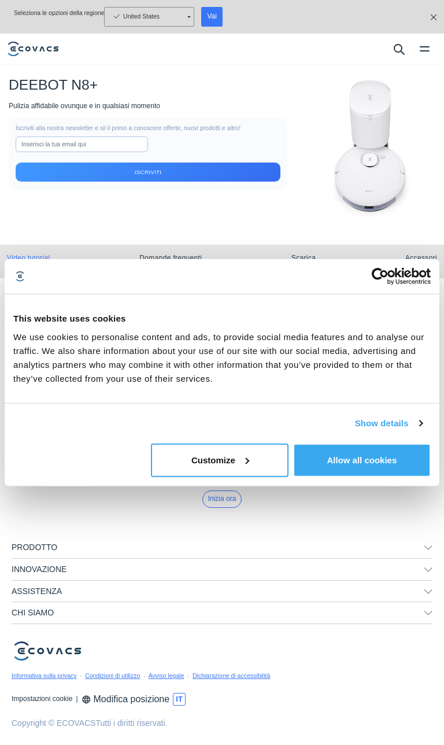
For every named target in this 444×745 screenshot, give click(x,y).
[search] (398, 49)
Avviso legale (166, 675)
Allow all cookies (362, 459)
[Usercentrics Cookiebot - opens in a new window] (380, 276)
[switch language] (179, 699)
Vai (211, 16)
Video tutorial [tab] (28, 258)
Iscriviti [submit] (148, 172)
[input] (82, 145)
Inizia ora (222, 499)
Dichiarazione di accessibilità (231, 675)
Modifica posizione (126, 699)
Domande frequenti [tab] (170, 258)
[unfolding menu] (428, 548)
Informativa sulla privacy (44, 675)
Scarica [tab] (303, 258)
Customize (220, 459)
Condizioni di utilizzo (112, 675)
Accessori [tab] (421, 258)
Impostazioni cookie (42, 699)
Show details (382, 423)
